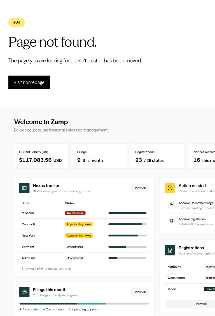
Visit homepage (29, 82)
